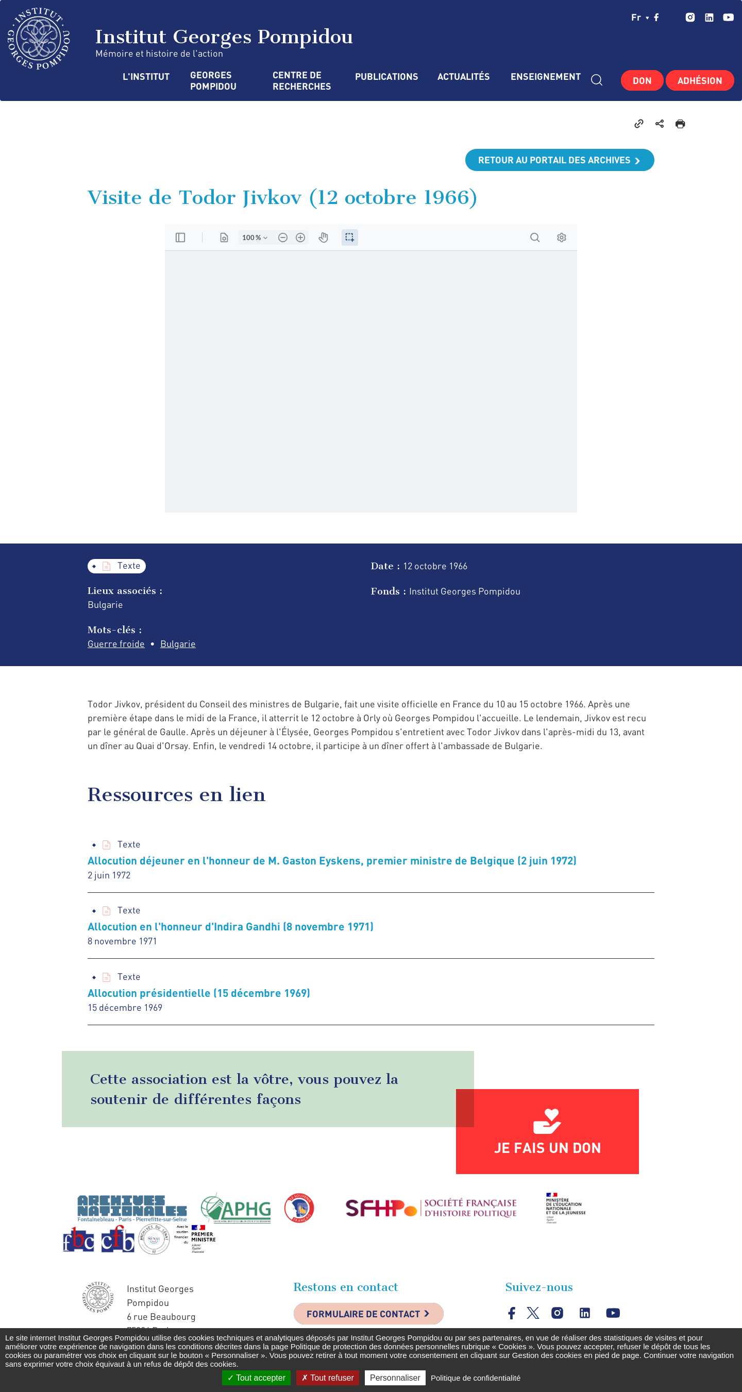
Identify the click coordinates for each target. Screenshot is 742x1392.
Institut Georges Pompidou (180, 39)
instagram (690, 17)
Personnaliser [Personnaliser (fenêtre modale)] (395, 1377)
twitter (672, 17)
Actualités (463, 76)
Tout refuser (327, 1377)
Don (642, 80)
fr (640, 17)
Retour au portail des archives (554, 159)
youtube (728, 17)
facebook (656, 17)
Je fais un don (547, 1147)
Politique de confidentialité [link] (475, 1377)
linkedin (709, 17)
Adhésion (700, 80)
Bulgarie (178, 643)
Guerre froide (116, 643)
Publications (386, 76)
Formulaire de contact (363, 1313)
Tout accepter (256, 1377)
